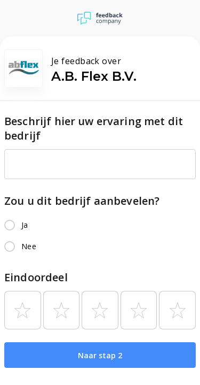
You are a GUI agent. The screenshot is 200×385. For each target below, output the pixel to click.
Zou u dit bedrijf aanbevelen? (81, 201)
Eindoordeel (36, 277)
